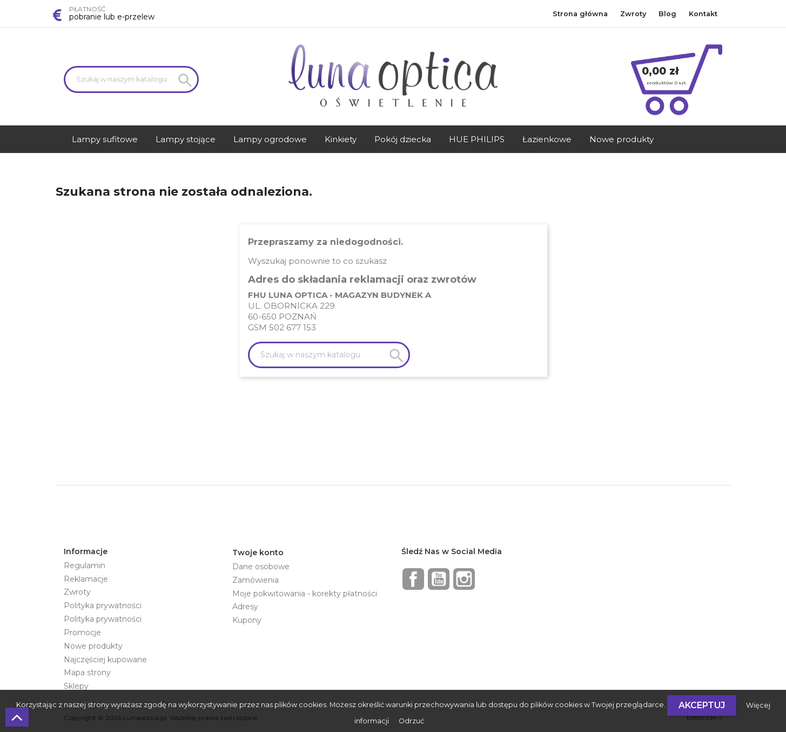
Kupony (246, 620)
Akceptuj (701, 705)
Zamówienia (255, 580)
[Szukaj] (131, 79)
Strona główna (580, 14)
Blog (667, 14)
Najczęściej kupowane (105, 659)
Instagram (464, 579)
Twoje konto (258, 552)
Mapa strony (87, 672)
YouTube (438, 579)
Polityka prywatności (103, 605)
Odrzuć (411, 721)
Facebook (413, 579)
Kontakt (703, 14)
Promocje (82, 632)
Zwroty (633, 14)
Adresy (245, 606)
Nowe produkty (93, 646)
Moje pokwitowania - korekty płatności (304, 593)
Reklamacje (86, 579)
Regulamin (84, 565)
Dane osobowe (261, 566)
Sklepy (76, 686)
